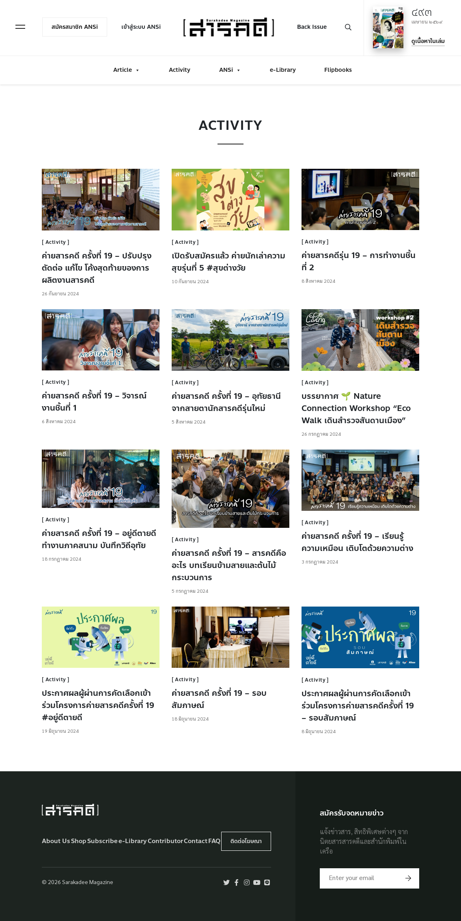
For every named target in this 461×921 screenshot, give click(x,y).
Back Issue (312, 27)
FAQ (214, 841)
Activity (179, 70)
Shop (78, 841)
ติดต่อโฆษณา (246, 841)
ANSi (230, 70)
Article (126, 70)
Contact (195, 841)
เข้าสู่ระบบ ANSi (141, 27)
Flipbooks (338, 70)
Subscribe (102, 841)
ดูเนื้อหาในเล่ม (428, 41)
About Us (56, 841)
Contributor (165, 841)
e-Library (283, 70)
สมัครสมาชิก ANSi (75, 27)
